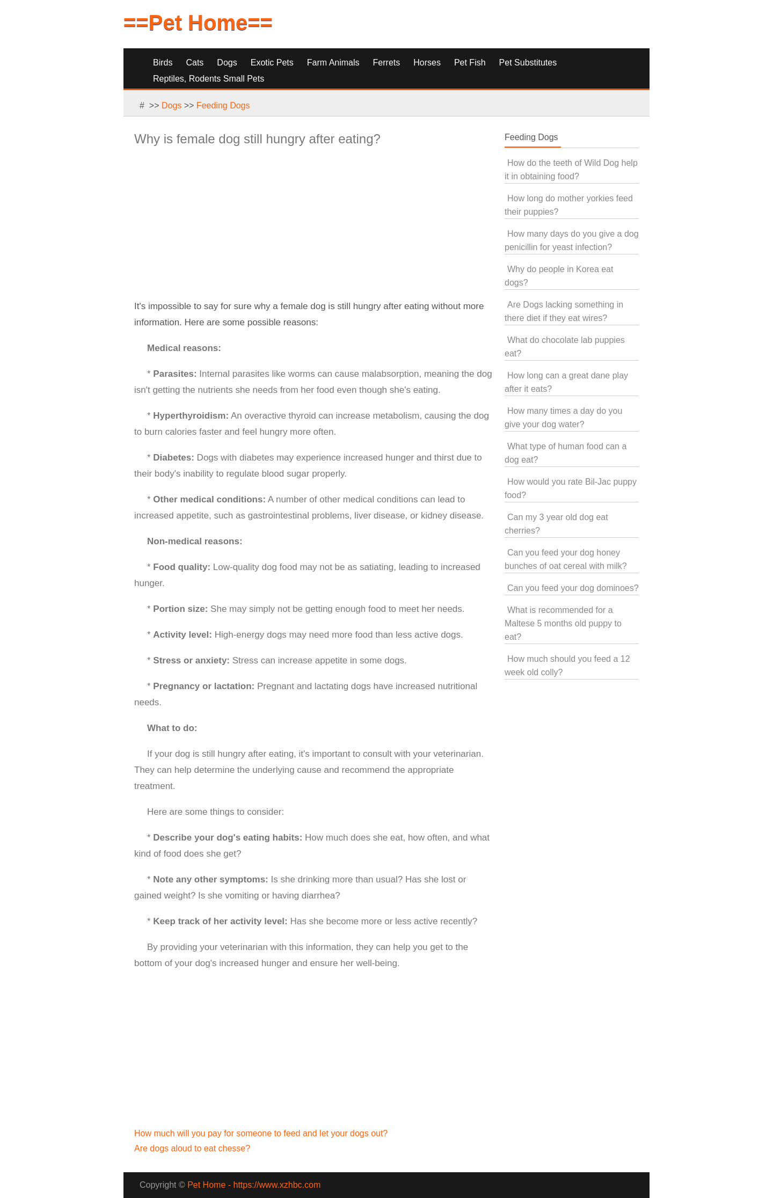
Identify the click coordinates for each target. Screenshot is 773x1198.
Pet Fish (470, 62)
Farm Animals (333, 62)
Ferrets (386, 62)
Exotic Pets (272, 62)
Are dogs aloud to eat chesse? (192, 1148)
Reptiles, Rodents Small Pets (208, 78)
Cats (194, 62)
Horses (427, 62)
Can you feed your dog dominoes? (573, 588)
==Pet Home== (198, 22)
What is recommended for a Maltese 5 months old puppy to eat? (563, 623)
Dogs (227, 62)
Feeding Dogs (223, 105)
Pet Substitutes (528, 62)
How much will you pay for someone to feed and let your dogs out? (261, 1133)
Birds (162, 62)
